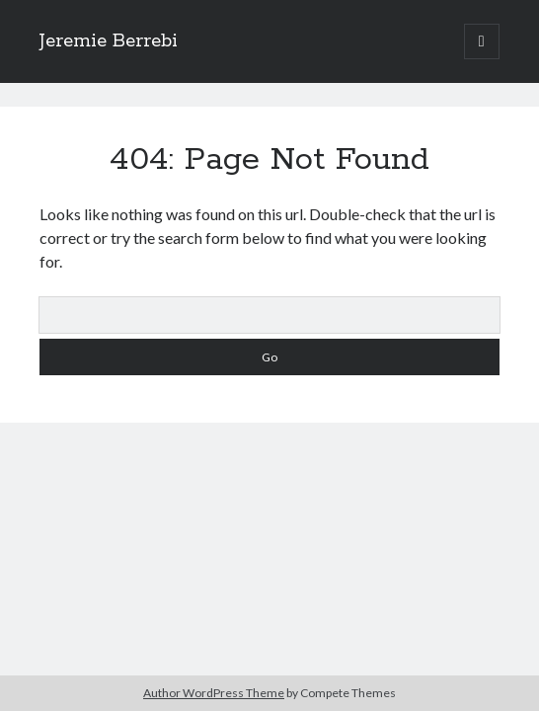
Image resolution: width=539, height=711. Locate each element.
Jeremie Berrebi (108, 41)
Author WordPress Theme (213, 692)
